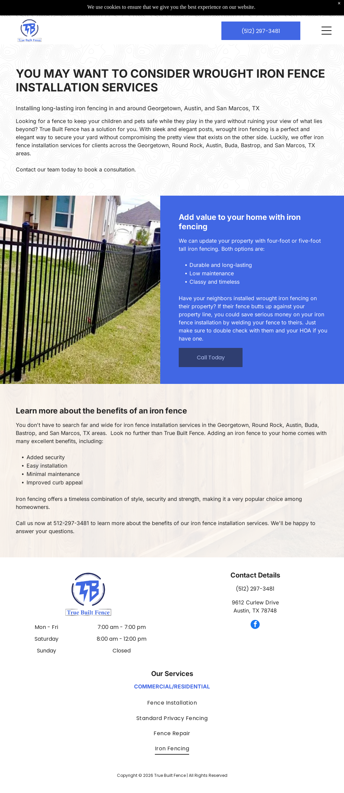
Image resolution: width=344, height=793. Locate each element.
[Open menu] (326, 14)
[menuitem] (172, 702)
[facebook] (255, 625)
